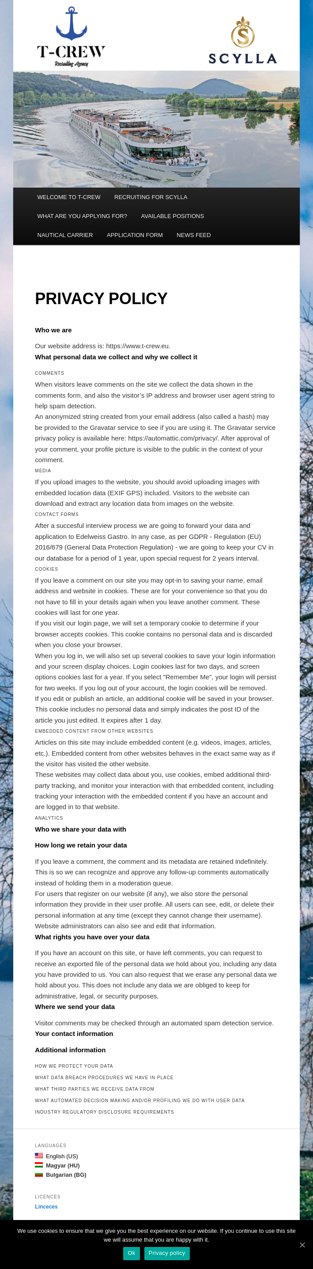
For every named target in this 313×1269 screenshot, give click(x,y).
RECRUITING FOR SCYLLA (150, 197)
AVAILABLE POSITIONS (172, 216)
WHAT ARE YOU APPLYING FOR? (82, 216)
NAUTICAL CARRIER (65, 235)
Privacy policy (167, 1253)
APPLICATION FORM (135, 235)
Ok (131, 1253)
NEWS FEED (194, 235)
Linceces (46, 1207)
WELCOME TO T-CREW (69, 197)
